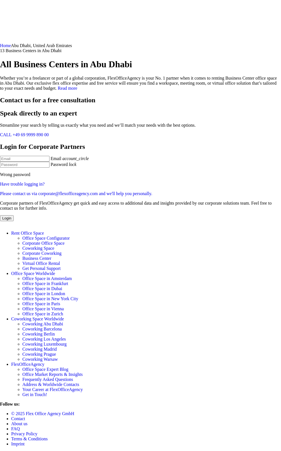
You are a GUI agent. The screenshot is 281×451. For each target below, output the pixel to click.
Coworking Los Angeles (44, 339)
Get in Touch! (34, 394)
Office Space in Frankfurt (45, 283)
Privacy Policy (24, 433)
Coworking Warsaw (40, 359)
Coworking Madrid (39, 349)
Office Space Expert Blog (45, 369)
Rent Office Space (27, 233)
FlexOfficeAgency (27, 364)
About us (19, 423)
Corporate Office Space (43, 243)
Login (6, 218)
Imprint (18, 443)
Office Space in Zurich (42, 313)
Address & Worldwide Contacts (50, 384)
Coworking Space (38, 248)
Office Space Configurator (46, 238)
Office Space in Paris (41, 303)
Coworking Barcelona (42, 329)
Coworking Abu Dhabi (42, 324)
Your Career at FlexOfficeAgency (52, 389)
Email (56, 158)
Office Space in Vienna (43, 308)
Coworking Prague (39, 354)
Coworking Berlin (38, 334)
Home (5, 45)
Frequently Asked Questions (47, 379)
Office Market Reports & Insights (52, 374)
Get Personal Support (41, 268)
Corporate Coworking (42, 253)
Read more (67, 88)
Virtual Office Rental (41, 263)
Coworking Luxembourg (44, 344)
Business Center (36, 258)
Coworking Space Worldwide (37, 318)
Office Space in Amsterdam (47, 278)
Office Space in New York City (50, 298)
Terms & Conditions (29, 438)
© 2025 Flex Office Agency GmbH (42, 413)
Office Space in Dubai (42, 288)
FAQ (15, 428)
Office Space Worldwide (33, 273)
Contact (18, 418)
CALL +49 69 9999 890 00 (24, 134)
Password (59, 164)
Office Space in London (43, 293)
